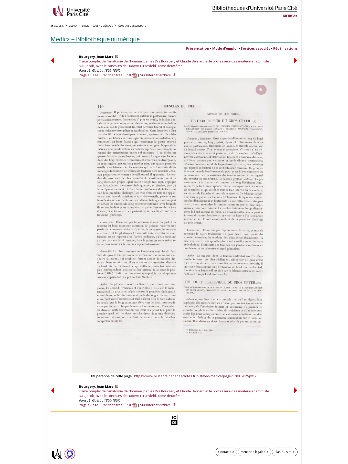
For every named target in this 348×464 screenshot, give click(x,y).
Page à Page (88, 75)
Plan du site (283, 452)
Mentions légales (253, 452)
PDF (131, 75)
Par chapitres (112, 75)
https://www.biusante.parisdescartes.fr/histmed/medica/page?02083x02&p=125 (196, 376)
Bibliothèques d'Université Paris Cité (254, 8)
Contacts (224, 452)
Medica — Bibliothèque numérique (95, 39)
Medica (289, 16)
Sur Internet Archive (156, 75)
